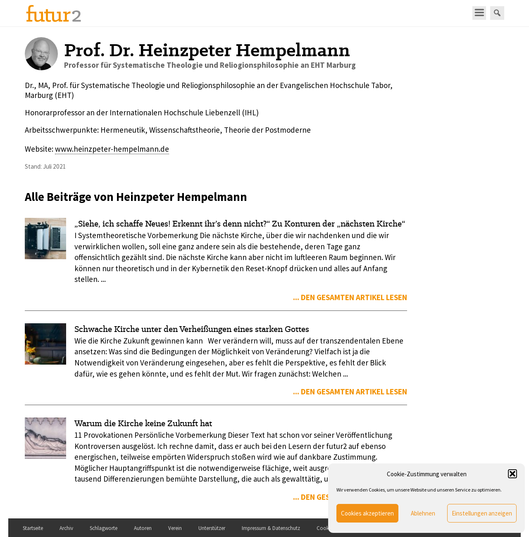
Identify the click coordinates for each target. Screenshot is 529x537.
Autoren (143, 528)
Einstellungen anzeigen (482, 513)
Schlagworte (103, 528)
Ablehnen (423, 513)
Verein (175, 528)
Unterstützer (211, 528)
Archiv (66, 528)
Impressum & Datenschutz (271, 528)
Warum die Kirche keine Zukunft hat (143, 423)
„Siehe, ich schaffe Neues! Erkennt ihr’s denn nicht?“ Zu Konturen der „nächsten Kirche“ (239, 223)
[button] (512, 474)
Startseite (33, 528)
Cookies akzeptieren (367, 513)
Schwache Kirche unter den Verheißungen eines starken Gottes (191, 329)
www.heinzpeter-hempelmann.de (112, 149)
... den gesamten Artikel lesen (350, 297)
